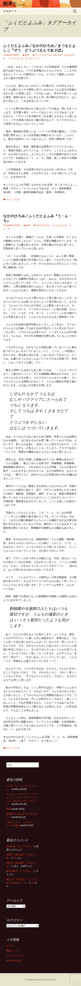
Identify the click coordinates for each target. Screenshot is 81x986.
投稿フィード (13, 950)
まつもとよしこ (33, 58)
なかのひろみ (42, 225)
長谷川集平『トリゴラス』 (19, 871)
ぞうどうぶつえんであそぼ (48, 55)
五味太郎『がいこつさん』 (19, 846)
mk (15, 857)
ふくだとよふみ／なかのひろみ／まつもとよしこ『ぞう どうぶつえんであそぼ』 (39, 48)
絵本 (27, 55)
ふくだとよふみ (15, 58)
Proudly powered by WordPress (40, 979)
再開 (8, 808)
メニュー (8, 11)
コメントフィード (15, 955)
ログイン (10, 945)
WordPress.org (13, 960)
